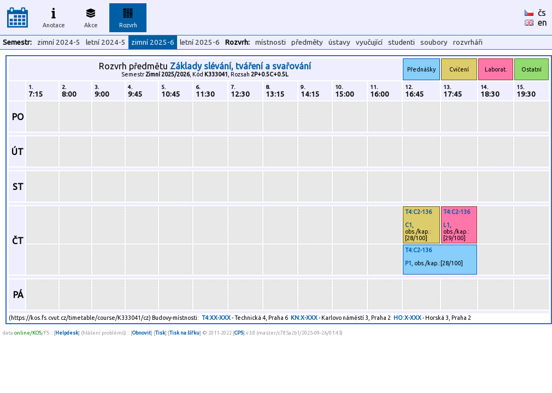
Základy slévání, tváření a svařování (240, 66)
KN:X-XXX (304, 317)
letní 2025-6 (200, 42)
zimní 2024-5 (58, 42)
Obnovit (141, 333)
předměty (307, 42)
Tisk (160, 333)
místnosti (270, 42)
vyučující (369, 42)
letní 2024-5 (106, 42)
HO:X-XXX (407, 317)
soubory (434, 42)
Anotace (54, 16)
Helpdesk (66, 333)
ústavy (339, 42)
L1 (446, 225)
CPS (238, 333)
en (542, 22)
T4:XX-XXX (216, 317)
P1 (408, 263)
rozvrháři (468, 42)
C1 (408, 225)
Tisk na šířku (184, 333)
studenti (401, 42)
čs (542, 12)
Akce (90, 16)
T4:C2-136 (418, 212)
